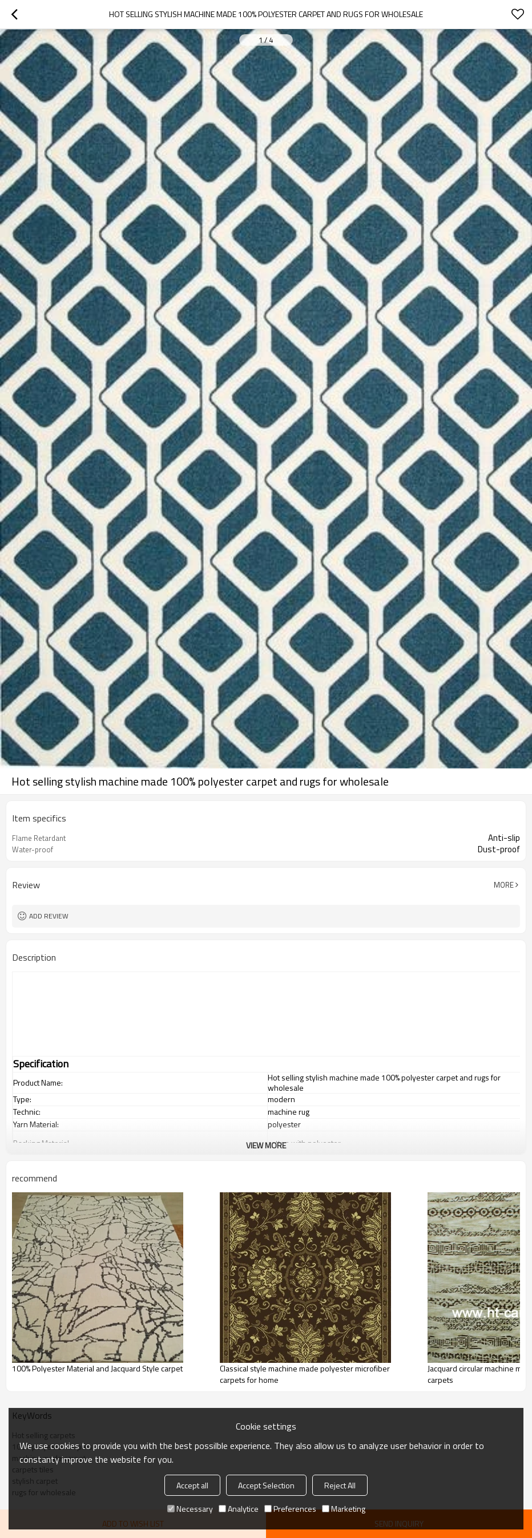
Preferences (290, 1509)
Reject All (340, 1485)
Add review (48, 915)
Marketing (343, 1509)
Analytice (239, 1509)
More (504, 885)
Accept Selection (266, 1485)
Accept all (192, 1485)
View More (266, 1145)
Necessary (190, 1509)
